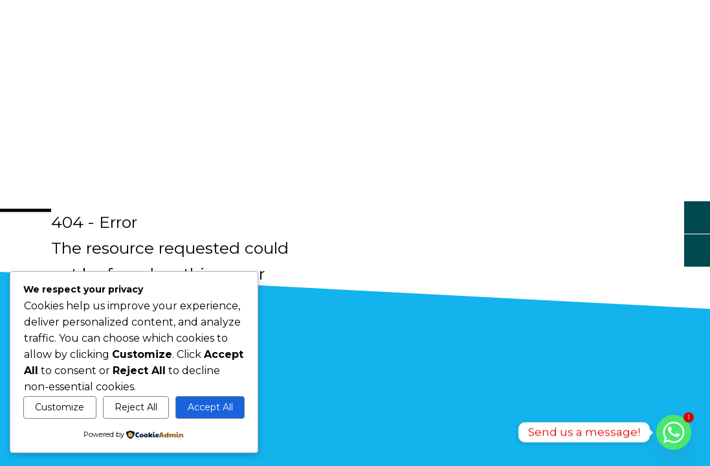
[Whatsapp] (673, 432)
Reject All (136, 407)
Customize (59, 407)
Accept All (210, 407)
